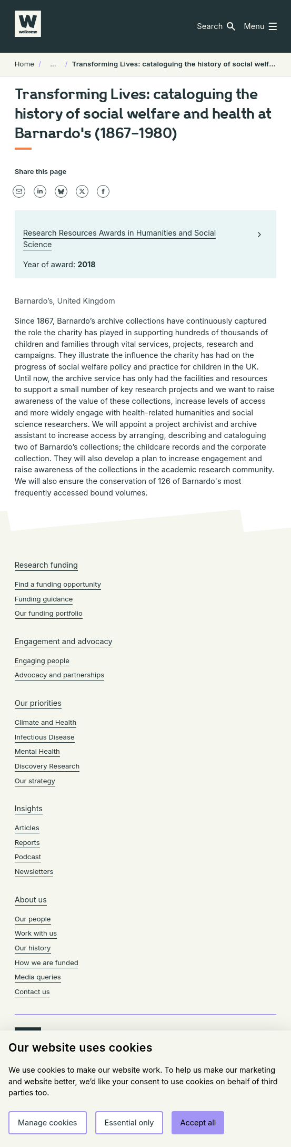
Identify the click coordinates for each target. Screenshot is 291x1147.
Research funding (46, 564)
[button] (216, 26)
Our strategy (35, 780)
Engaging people (42, 660)
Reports (27, 842)
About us (31, 899)
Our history (33, 948)
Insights (29, 808)
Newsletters (34, 871)
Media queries (38, 977)
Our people (33, 919)
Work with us (36, 933)
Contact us (32, 991)
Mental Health (37, 751)
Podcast (28, 856)
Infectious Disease (45, 737)
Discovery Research (47, 766)
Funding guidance (44, 599)
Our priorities (38, 702)
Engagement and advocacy (64, 641)
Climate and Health (46, 722)
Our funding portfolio (49, 613)
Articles (27, 827)
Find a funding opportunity (58, 584)
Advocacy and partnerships (59, 674)
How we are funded (46, 962)
